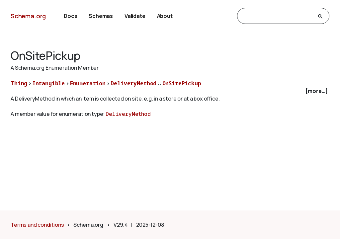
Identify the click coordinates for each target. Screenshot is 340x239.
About (165, 16)
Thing (19, 83)
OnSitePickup (181, 83)
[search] (277, 16)
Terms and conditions (37, 224)
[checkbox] (170, 91)
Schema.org (28, 16)
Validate (135, 16)
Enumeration (88, 83)
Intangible (49, 83)
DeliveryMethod (133, 83)
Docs (70, 16)
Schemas (101, 16)
